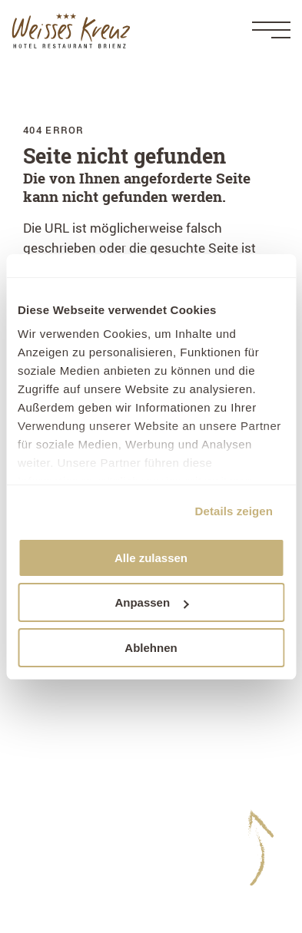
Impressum (57, 803)
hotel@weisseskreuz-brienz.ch (113, 752)
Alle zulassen (151, 557)
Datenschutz (60, 822)
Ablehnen (150, 647)
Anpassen (151, 602)
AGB (36, 842)
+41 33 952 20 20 (122, 733)
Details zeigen (234, 511)
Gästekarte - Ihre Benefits (98, 881)
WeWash (49, 861)
